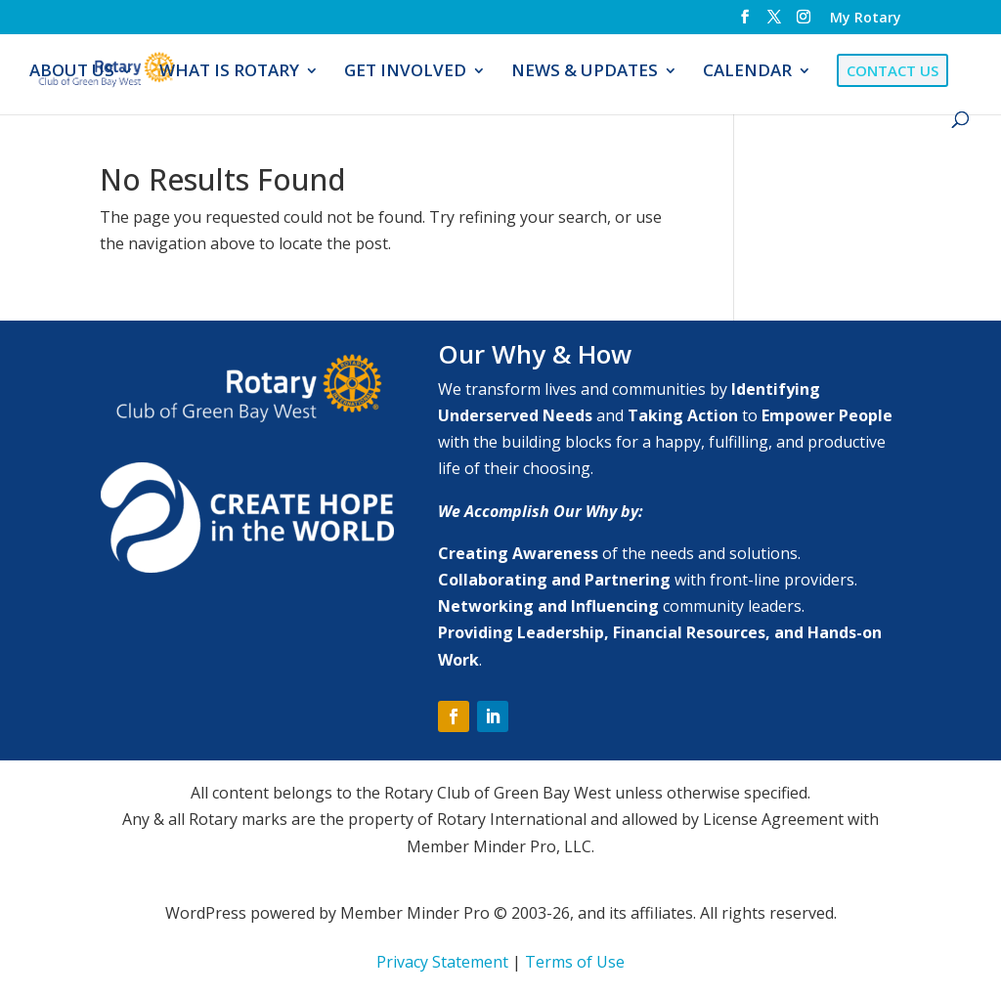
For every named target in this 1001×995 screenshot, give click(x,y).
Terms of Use (575, 962)
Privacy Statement (442, 962)
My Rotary (865, 18)
